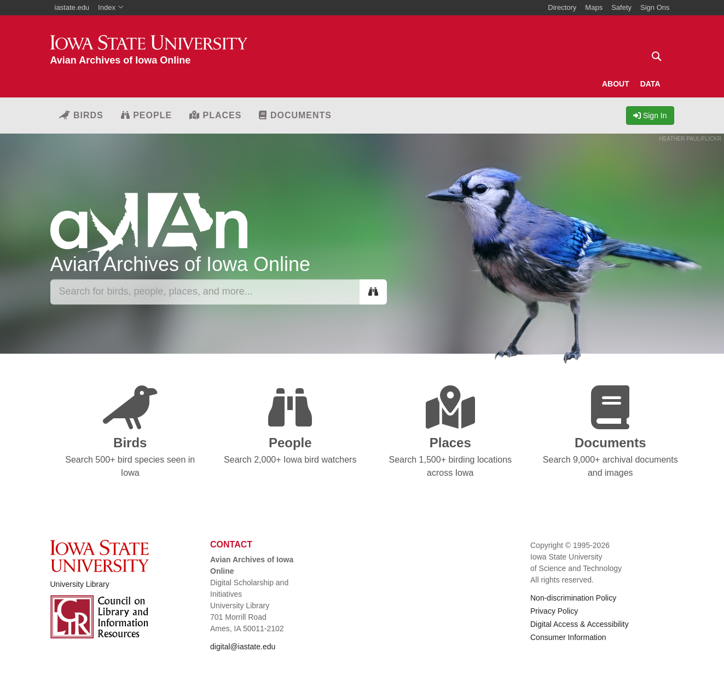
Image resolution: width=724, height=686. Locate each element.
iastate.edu (72, 7)
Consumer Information (568, 637)
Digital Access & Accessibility (579, 624)
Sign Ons (654, 7)
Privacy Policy (554, 611)
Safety (621, 7)
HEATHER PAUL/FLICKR (690, 139)
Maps (594, 7)
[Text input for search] (653, 56)
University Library (79, 584)
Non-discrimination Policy (573, 597)
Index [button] (111, 7)
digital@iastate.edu (242, 646)
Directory (562, 7)
